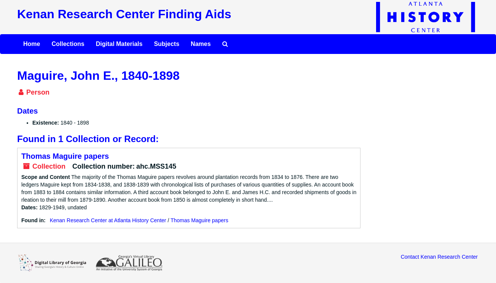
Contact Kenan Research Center (439, 257)
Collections (67, 44)
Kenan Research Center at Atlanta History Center (108, 220)
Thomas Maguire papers (65, 156)
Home (31, 44)
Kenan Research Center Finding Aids (124, 14)
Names (201, 44)
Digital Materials (119, 44)
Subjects (166, 44)
